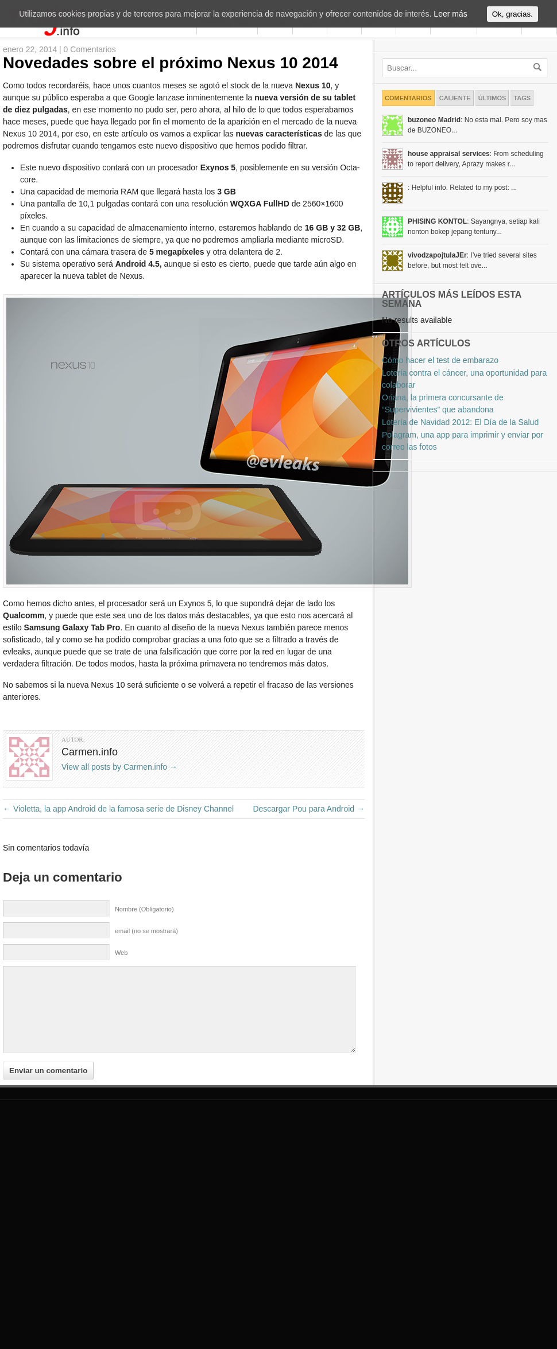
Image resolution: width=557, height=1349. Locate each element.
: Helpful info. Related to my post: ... (462, 253)
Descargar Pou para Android (309, 874)
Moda (338, 87)
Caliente (455, 163)
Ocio (406, 87)
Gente (536, 87)
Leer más (450, 16)
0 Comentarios (90, 114)
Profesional (454, 87)
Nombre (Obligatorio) (144, 974)
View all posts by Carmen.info (119, 832)
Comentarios (408, 163)
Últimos (492, 163)
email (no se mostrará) (146, 996)
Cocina (273, 87)
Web (121, 1018)
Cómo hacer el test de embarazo (440, 425)
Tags (522, 163)
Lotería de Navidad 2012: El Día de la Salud (460, 487)
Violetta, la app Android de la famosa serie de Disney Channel (118, 874)
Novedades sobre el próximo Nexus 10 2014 (170, 128)
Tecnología (498, 87)
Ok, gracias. (512, 16)
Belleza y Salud (226, 87)
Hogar (305, 87)
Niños (373, 87)
